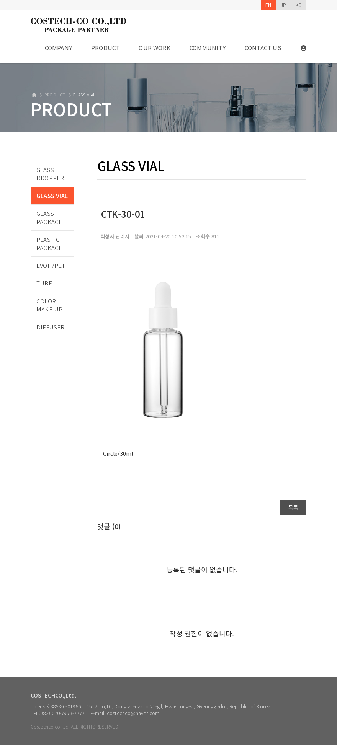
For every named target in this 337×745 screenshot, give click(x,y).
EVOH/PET (50, 265)
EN (268, 5)
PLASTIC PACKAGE (49, 243)
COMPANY (58, 48)
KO (299, 5)
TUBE (44, 283)
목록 (293, 507)
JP (283, 5)
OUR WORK (154, 48)
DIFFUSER (50, 327)
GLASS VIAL (52, 196)
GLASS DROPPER (50, 174)
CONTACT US (263, 48)
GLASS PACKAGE (49, 217)
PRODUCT (105, 48)
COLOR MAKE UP (49, 305)
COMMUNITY (208, 48)
